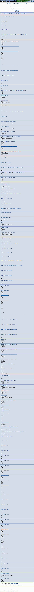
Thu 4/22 (19, 13)
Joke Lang (2, 222)
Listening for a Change (4, 157)
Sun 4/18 (5, 13)
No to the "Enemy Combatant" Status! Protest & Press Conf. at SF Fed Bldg (12, 111)
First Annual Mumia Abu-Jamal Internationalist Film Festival (10, 243)
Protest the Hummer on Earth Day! (6, 203)
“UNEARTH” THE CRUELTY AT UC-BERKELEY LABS (10, 41)
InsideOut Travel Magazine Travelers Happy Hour (8, 121)
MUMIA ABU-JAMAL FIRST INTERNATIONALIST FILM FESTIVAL (12, 260)
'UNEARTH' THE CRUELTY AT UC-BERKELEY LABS (9, 70)
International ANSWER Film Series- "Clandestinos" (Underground (11, 208)
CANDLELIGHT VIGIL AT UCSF (6, 162)
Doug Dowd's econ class (4, 80)
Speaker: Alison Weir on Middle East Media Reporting (9, 146)
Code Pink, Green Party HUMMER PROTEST (8, 188)
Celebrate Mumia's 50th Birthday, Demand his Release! (9, 426)
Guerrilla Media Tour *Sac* (5, 126)
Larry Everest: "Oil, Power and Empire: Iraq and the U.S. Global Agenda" (12, 167)
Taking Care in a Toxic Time (5, 409)
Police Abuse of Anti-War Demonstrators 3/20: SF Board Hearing (10, 193)
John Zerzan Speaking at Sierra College (7, 198)
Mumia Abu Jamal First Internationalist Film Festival (9, 319)
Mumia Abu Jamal (3, 339)
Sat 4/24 (25, 13)
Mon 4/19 (8, 13)
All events (12, 583)
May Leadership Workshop (5, 29)
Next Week (25, 3)
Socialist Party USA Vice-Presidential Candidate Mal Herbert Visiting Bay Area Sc (13, 90)
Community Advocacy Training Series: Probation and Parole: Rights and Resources (13, 431)
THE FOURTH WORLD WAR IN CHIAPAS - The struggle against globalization (13, 172)
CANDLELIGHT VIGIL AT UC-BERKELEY (8, 232)
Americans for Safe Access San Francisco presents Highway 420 (10, 151)
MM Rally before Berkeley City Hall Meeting (8, 131)
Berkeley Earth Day (4, 395)
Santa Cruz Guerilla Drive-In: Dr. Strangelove (8, 368)
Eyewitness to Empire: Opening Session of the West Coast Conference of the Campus (14, 314)
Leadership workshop (4, 21)
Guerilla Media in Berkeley (5, 573)
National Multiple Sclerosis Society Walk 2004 (8, 16)
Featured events (16, 583)
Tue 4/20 (12, 13)
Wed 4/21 (15, 13)
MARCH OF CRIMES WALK (5, 375)
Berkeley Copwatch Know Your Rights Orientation (8, 380)
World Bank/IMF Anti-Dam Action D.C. (7, 238)
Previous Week (9, 3)
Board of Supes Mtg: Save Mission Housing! (7, 75)
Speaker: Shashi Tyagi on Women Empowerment (8, 177)
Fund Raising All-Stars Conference (6, 106)
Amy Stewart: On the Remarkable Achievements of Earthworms (10, 136)
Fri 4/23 (22, 13)
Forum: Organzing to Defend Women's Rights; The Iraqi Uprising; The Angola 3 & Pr (14, 34)
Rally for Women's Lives (4, 390)
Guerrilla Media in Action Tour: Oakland (7, 248)
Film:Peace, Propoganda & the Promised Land (8, 141)
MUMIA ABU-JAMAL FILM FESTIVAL (7, 270)
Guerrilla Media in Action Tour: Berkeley (7, 436)
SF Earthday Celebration (4, 227)
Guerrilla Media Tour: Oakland (5, 256)
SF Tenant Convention (4, 385)
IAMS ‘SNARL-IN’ (4, 116)
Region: (11, 8)
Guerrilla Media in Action (5, 285)
